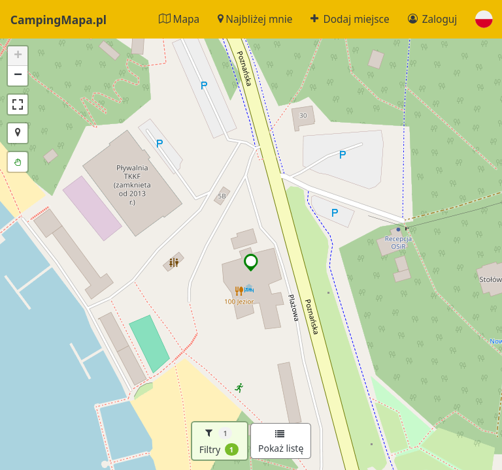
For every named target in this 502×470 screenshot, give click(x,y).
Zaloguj (433, 19)
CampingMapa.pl (58, 19)
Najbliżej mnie (255, 19)
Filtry (219, 441)
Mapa (179, 19)
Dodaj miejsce (349, 19)
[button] (484, 19)
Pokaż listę (280, 442)
